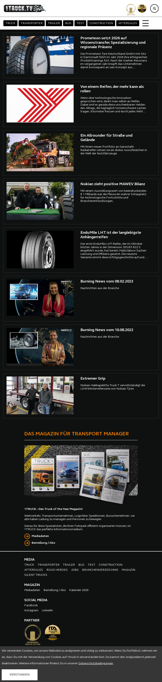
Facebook (31, 605)
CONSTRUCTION (101, 23)
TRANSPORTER (32, 23)
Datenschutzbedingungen (95, 663)
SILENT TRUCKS (35, 575)
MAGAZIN (128, 570)
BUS (68, 23)
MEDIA (29, 559)
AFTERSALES (127, 23)
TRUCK (10, 23)
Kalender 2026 (79, 590)
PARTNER (31, 620)
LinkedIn (47, 610)
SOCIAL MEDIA (35, 600)
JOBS (75, 570)
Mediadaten (40, 536)
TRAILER (54, 23)
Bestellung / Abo (43, 543)
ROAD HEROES (57, 570)
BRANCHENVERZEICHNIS (100, 570)
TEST (80, 23)
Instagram (31, 610)
